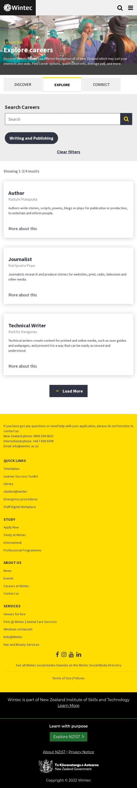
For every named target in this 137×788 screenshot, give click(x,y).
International (13, 543)
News (8, 571)
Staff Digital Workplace (20, 507)
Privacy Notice (81, 752)
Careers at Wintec (16, 586)
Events (8, 578)
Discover (22, 84)
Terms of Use (61, 678)
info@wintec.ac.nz (25, 446)
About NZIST (54, 752)
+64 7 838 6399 (43, 441)
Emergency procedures (21, 499)
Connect (101, 84)
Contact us (11, 593)
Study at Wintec (15, 535)
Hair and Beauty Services (21, 645)
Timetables (12, 469)
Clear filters (68, 152)
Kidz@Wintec (13, 637)
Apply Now (11, 527)
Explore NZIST (66, 736)
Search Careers (22, 107)
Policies (79, 678)
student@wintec (15, 492)
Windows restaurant (18, 629)
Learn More (76, 706)
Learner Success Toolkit (21, 476)
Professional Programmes (22, 550)
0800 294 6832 (43, 436)
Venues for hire (14, 614)
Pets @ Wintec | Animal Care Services (30, 622)
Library (8, 484)
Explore (62, 84)
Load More (68, 391)
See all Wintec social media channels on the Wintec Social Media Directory (68, 665)
